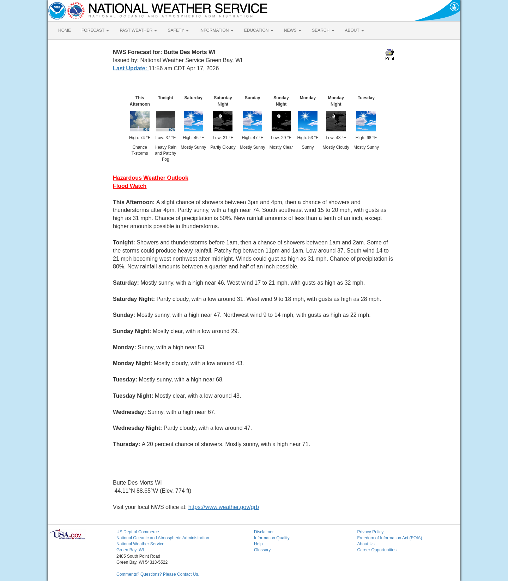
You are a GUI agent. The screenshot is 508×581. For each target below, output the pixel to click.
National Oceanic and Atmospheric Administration (162, 537)
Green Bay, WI (130, 549)
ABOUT (354, 30)
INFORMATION (216, 30)
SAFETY (178, 30)
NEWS (292, 30)
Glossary (262, 549)
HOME (64, 30)
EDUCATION (258, 30)
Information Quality (272, 537)
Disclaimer (264, 531)
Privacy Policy (370, 531)
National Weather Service (140, 543)
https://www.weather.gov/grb (223, 507)
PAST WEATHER (138, 30)
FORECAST (95, 30)
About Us (366, 543)
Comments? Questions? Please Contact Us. (157, 574)
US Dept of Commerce (137, 531)
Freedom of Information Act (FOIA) (389, 537)
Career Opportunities (377, 549)
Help (258, 543)
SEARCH (323, 30)
